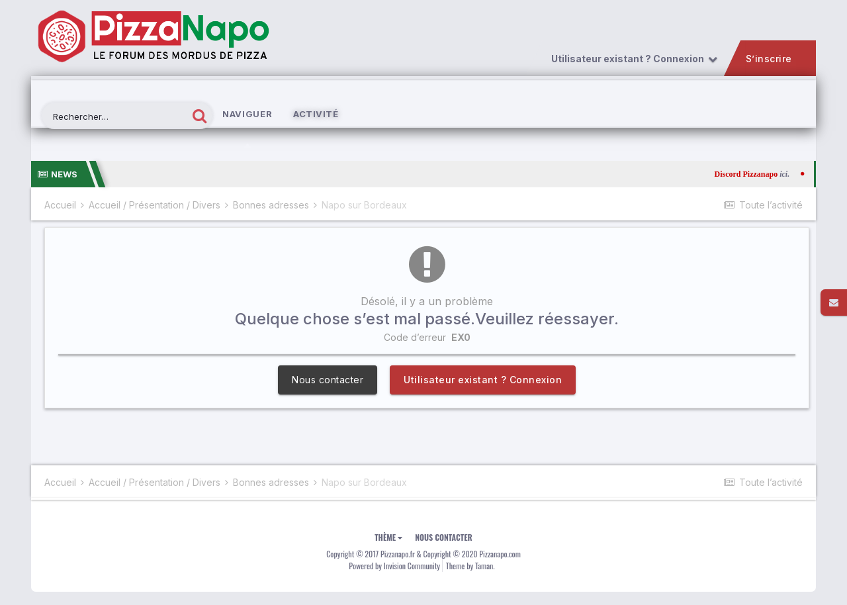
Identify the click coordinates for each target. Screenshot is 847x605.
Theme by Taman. (470, 565)
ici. (804, 174)
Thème (388, 537)
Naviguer (247, 128)
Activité (315, 114)
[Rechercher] (114, 116)
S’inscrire (769, 59)
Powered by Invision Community (394, 565)
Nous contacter (327, 379)
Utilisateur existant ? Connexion (634, 59)
